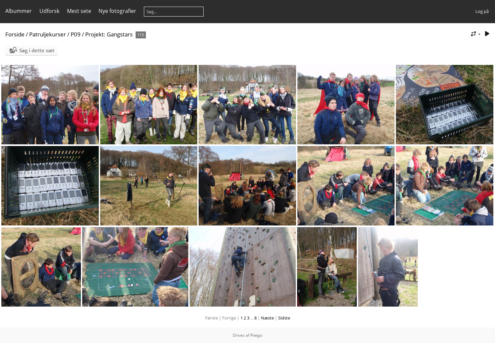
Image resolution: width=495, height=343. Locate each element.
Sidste (284, 318)
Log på (482, 11)
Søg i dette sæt (36, 50)
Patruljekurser (47, 34)
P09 (76, 34)
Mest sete (79, 11)
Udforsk (49, 11)
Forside (15, 34)
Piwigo (256, 335)
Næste (267, 318)
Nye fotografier (117, 11)
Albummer (18, 11)
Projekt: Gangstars (109, 34)
